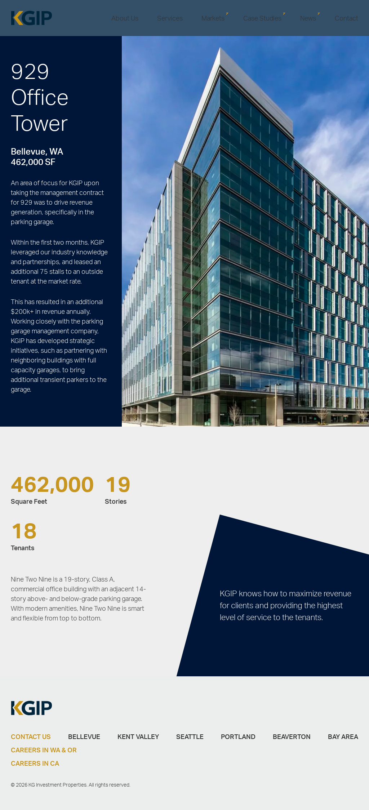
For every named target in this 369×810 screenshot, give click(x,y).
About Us (124, 18)
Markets (212, 18)
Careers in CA (35, 763)
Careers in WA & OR (44, 750)
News (308, 18)
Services (170, 18)
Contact (346, 18)
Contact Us (31, 736)
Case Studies (262, 18)
